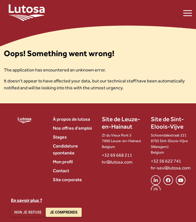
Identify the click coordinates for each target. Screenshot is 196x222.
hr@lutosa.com (117, 162)
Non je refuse (28, 212)
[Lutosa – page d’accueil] (26, 13)
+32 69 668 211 (117, 155)
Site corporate (67, 179)
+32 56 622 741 (166, 161)
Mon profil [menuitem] (63, 161)
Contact (61, 170)
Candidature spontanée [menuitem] (65, 149)
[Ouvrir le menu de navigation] (187, 12)
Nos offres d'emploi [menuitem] (72, 128)
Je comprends (64, 212)
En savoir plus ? (26, 200)
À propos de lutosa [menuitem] (71, 119)
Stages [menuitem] (60, 137)
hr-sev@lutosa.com (170, 167)
